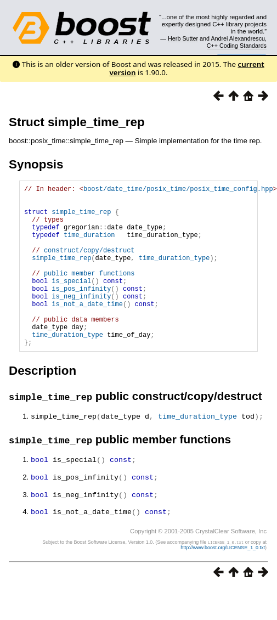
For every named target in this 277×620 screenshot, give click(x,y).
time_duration (89, 246)
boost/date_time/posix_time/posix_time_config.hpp (178, 190)
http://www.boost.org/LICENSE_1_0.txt (222, 579)
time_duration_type (174, 274)
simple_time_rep (81, 218)
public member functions (89, 292)
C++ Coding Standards (237, 45)
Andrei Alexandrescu (238, 38)
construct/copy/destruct (89, 264)
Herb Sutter (183, 38)
